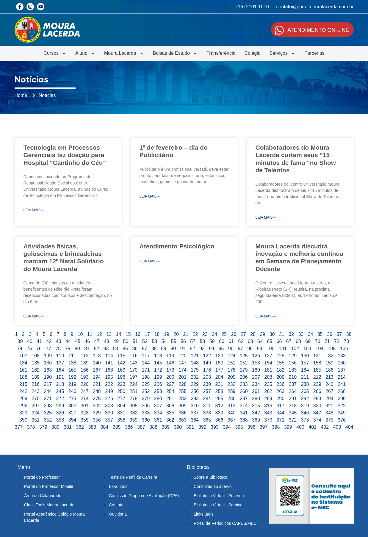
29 (262, 334)
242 (23, 391)
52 (145, 341)
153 (256, 362)
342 (256, 412)
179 (244, 369)
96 (231, 348)
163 (48, 369)
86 (134, 348)
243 (36, 391)
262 (268, 391)
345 (293, 412)
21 (185, 334)
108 (36, 355)
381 (68, 427)
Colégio (252, 53)
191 (60, 377)
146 (170, 362)
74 (19, 348)
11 (90, 334)
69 (308, 341)
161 (23, 369)
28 (253, 334)
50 (126, 341)
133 (342, 355)
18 (157, 334)
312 (219, 405)
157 (305, 362)
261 (256, 391)
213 (329, 377)
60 (221, 341)
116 (134, 355)
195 (109, 377)
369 (256, 419)
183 (293, 369)
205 (232, 377)
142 (121, 362)
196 (121, 377)
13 (109, 334)
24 (214, 334)
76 (39, 348)
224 (134, 384)
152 (244, 362)
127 (268, 355)
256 (195, 391)
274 (85, 398)
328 (85, 412)
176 (207, 369)
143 (134, 362)
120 (182, 355)
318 (293, 405)
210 (293, 377)
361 (158, 419)
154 (268, 362)
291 (293, 398)
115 (121, 355)
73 (346, 341)
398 (276, 427)
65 (269, 341)
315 (256, 405)
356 (97, 419)
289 (268, 398)
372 (293, 419)
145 (158, 362)
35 (320, 334)
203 (207, 377)
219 (72, 384)
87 (144, 348)
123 (219, 355)
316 (268, 405)
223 (121, 384)
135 (36, 362)
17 (147, 334)
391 (190, 427)
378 (31, 427)
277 (121, 398)
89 (163, 348)
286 (232, 398)
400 (300, 427)
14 (118, 334)
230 (207, 384)
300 (72, 405)
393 (215, 427)
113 (97, 355)
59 (212, 341)
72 (336, 341)
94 (211, 348)
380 (55, 427)
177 (219, 369)
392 (202, 427)
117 (146, 355)
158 (317, 362)
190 (48, 377)
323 (23, 412)
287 (244, 398)
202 (195, 377)
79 (68, 348)
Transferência (220, 53)
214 (342, 377)
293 (317, 398)
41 (39, 341)
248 (97, 391)
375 (329, 419)
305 (134, 405)
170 (134, 369)
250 (121, 391)
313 (232, 405)
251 (134, 391)
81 (87, 348)
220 (85, 384)
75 (29, 348)
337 (195, 412)
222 (109, 384)
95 (221, 348)
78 (58, 348)
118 (158, 355)
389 (166, 427)
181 (268, 369)
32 (291, 334)
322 (342, 405)
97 (240, 348)
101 (283, 348)
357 (109, 419)
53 (154, 341)
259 (232, 391)
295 (342, 398)
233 (244, 384)
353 (60, 419)
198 (146, 377)
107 (23, 355)
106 (344, 348)
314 (244, 405)
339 (219, 412)
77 (48, 348)
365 (207, 419)
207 (256, 377)
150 (219, 362)
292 (305, 398)
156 (293, 362)
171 (146, 369)
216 (36, 384)
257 (207, 391)
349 (342, 412)
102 (295, 348)
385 (117, 427)
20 (176, 334)
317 (280, 405)
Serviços (282, 53)
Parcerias (314, 53)
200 (170, 377)
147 (182, 362)
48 (106, 341)
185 (317, 369)
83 (106, 348)
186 (329, 369)
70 (317, 341)
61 (231, 341)
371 (280, 419)
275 (97, 398)
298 (48, 405)
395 (239, 427)
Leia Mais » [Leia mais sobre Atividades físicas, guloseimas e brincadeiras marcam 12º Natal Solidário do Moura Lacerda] (34, 316)
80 (77, 348)
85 (125, 348)
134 (23, 362)
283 (195, 398)
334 (158, 412)
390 (178, 427)
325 (48, 412)
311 (207, 405)
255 (182, 391)
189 (36, 377)
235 (268, 384)
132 (329, 355)
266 (317, 391)
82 (96, 348)
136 (48, 362)
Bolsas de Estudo (175, 53)
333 (146, 412)
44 (68, 341)
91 (183, 348)
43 (58, 341)
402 (325, 427)
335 (170, 412)
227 (170, 384)
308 (170, 405)
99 (259, 348)
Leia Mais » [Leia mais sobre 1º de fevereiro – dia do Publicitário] (150, 196)
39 (20, 341)
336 (182, 412)
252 (146, 391)
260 (244, 391)
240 (329, 384)
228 (182, 384)
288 (256, 398)
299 (60, 405)
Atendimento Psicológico (177, 246)
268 (342, 391)
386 (129, 427)
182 (280, 369)
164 (60, 369)
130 (305, 355)
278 (134, 398)
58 (202, 341)
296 (23, 405)
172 (158, 369)
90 (173, 348)
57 (192, 341)
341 (244, 412)
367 (232, 419)
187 (342, 369)
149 (207, 362)
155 (280, 362)
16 (137, 334)
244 (48, 391)
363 (182, 419)
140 (97, 362)
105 (332, 348)
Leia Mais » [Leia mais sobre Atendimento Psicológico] (150, 261)
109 (48, 355)
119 (170, 355)
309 (182, 405)
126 (256, 355)
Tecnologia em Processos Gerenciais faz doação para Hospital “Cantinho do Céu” (65, 155)
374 (317, 419)
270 (36, 398)
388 (153, 427)
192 (72, 377)
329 (97, 412)
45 (77, 341)
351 (36, 419)
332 (134, 412)
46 (87, 341)
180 (256, 369)
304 (121, 405)
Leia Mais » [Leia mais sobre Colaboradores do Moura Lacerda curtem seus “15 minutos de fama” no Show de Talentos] (266, 217)
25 (224, 334)
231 (219, 384)
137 (60, 362)
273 (72, 398)
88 (154, 348)
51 (135, 341)
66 (279, 341)
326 (60, 412)
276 (109, 398)
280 (158, 398)
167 (97, 369)
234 (256, 384)
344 (280, 412)
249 (109, 391)
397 (264, 427)
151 (232, 362)
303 (109, 405)
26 (234, 334)
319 (305, 405)
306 (146, 405)
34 (310, 334)
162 (36, 369)
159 (329, 362)
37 (339, 334)
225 (146, 384)
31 (281, 334)
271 (48, 398)
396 (252, 427)
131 (317, 355)
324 (36, 412)
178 (232, 369)
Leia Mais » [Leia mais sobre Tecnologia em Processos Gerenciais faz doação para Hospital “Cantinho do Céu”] (34, 210)
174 (182, 369)
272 (60, 398)
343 (268, 412)
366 (219, 419)
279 (146, 398)
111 (72, 355)
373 (305, 419)
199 (158, 377)
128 (280, 355)
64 (260, 341)
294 (329, 398)
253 (158, 391)
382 (80, 427)
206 (244, 377)
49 (116, 341)
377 (19, 427)
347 (317, 412)
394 (227, 427)
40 (29, 341)
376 (342, 419)
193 (85, 377)
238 (305, 384)
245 (60, 391)
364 (195, 419)
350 (23, 419)
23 (205, 334)
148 (195, 362)
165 (72, 369)
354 (72, 419)
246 (72, 391)
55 (173, 341)
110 (60, 355)
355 (85, 419)
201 (182, 377)
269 (23, 398)
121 (195, 355)
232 (232, 384)
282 (182, 398)
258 (219, 391)
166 (85, 369)
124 (232, 355)
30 (272, 334)
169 (121, 369)
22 (195, 334)
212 (317, 377)
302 (97, 405)
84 (115, 348)
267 (329, 391)
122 (207, 355)
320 (317, 405)
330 (109, 412)
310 (195, 405)
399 (288, 427)
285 (219, 398)
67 (289, 341)
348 (329, 412)
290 (280, 398)
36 (329, 334)
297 (36, 405)
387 (141, 427)
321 (329, 405)
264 (293, 391)
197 (134, 377)
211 (305, 377)
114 (109, 355)
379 (43, 427)
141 (109, 362)
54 (164, 341)
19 (166, 334)
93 (202, 348)
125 (244, 355)
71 (327, 341)
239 (317, 384)
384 (105, 427)
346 (305, 412)
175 (195, 369)
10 (80, 334)
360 (146, 419)
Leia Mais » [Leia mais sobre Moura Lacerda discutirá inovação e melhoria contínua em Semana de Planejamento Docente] (266, 316)
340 (232, 412)
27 (243, 334)
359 (134, 419)
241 (342, 384)
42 (49, 341)
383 (92, 427)
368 (244, 419)
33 (300, 334)
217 (48, 384)
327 (72, 412)
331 (121, 412)
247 (85, 391)
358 (121, 419)
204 (219, 377)
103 (307, 348)
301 (85, 405)
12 (99, 334)
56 (183, 341)
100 (271, 348)
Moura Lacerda (124, 53)
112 (85, 355)
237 (293, 384)
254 (170, 391)
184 (305, 369)
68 (298, 341)
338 (207, 412)
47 (97, 341)
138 (72, 362)
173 (170, 369)
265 (305, 391)
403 (337, 427)
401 (313, 427)
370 (268, 419)
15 (128, 334)
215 (23, 384)
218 (60, 384)
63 (250, 341)
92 (192, 348)
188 (23, 377)
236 (280, 384)
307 (158, 405)
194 (97, 377)
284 (207, 398)
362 (170, 419)
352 (48, 419)
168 (109, 369)
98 (250, 348)
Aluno (85, 53)
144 (146, 362)
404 (349, 427)
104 (320, 348)
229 (195, 384)
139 (85, 362)
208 (268, 377)
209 (280, 377)
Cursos (54, 53)
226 (158, 384)
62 (241, 341)
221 (97, 384)
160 (342, 362)
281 (170, 398)
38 (349, 334)
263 (280, 391)
